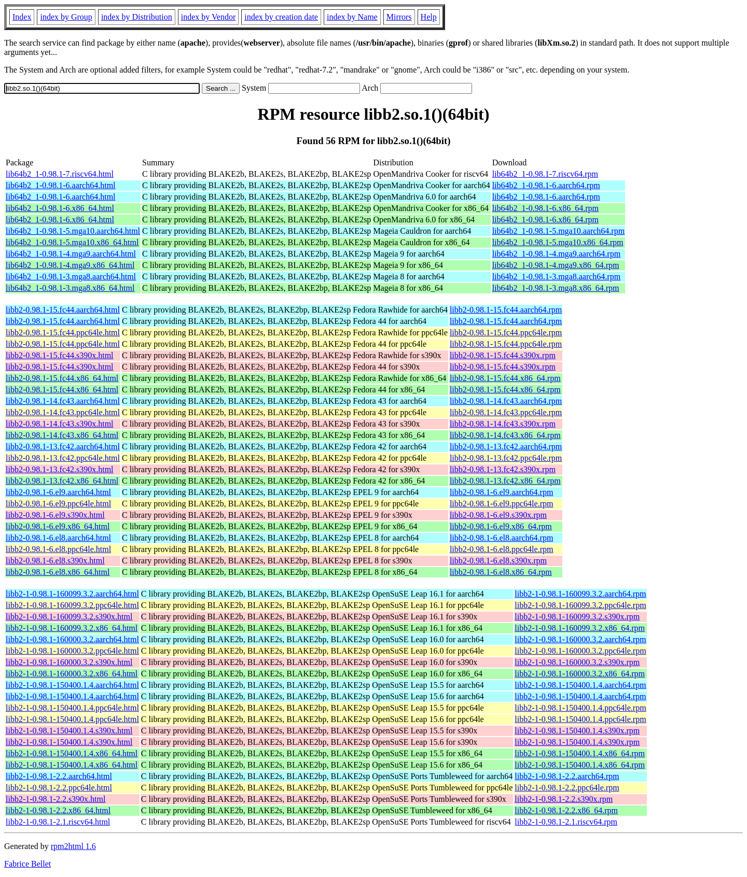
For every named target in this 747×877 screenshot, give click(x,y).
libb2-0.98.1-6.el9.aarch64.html (58, 492)
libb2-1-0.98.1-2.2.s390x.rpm (564, 799)
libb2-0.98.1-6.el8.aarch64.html (58, 537)
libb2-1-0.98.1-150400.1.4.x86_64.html (71, 753)
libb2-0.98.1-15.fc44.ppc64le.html (63, 332)
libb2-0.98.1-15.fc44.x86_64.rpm (505, 378)
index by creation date (281, 16)
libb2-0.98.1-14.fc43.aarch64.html (63, 401)
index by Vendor (208, 16)
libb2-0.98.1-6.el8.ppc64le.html (58, 549)
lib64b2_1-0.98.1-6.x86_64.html (60, 208)
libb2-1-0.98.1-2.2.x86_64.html (58, 810)
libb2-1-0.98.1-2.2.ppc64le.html (59, 787)
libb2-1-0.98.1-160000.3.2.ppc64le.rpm (580, 650)
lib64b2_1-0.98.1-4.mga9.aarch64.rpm (556, 253)
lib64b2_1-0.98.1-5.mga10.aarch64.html (73, 231)
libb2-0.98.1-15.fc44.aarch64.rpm (506, 309)
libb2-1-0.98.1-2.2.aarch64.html (59, 776)
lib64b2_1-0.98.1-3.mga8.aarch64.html (71, 276)
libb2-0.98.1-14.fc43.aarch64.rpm (506, 401)
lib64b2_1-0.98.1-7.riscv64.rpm (545, 173)
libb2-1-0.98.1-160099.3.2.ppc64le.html (72, 605)
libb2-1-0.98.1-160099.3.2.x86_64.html (71, 628)
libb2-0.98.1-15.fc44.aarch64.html (63, 309)
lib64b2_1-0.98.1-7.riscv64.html (60, 173)
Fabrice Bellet (27, 863)
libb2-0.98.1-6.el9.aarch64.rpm (502, 492)
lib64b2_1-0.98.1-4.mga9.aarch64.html (71, 253)
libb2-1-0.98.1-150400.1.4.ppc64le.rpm (580, 707)
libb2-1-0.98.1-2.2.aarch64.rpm (567, 776)
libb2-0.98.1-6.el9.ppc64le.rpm (502, 503)
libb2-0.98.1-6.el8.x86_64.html (57, 572)
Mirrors (399, 16)
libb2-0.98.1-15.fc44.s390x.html (60, 355)
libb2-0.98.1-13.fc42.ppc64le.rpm (506, 458)
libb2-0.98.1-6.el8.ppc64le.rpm (502, 549)
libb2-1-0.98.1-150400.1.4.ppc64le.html (72, 707)
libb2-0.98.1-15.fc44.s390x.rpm (503, 355)
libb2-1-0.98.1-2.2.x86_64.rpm (566, 810)
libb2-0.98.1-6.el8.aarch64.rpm (502, 537)
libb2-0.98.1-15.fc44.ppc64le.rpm (506, 332)
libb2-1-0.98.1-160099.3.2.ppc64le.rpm (580, 605)
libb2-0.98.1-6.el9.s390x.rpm (498, 515)
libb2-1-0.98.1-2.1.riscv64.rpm (566, 821)
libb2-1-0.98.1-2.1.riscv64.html (58, 821)
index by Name (352, 16)
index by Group (66, 16)
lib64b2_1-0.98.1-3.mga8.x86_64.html (70, 288)
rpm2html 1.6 (73, 846)
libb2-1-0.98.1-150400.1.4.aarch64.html (72, 685)
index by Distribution (136, 16)
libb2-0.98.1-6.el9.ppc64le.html (58, 503)
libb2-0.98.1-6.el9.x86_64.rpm (501, 526)
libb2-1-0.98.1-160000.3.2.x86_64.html (71, 673)
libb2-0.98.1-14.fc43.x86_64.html (62, 435)
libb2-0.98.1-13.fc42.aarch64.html (63, 446)
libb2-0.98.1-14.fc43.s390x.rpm (503, 423)
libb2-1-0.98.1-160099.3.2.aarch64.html (72, 593)
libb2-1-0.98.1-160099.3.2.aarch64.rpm (580, 593)
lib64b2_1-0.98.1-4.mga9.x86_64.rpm (555, 265)
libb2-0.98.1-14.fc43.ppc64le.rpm (506, 412)
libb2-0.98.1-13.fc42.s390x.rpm (503, 469)
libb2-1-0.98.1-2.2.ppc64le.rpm (567, 787)
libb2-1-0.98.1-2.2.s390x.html (55, 799)
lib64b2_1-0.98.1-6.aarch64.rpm (546, 185)
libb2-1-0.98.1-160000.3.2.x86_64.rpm (580, 673)
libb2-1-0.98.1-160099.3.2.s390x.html (69, 616)
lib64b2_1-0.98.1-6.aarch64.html (61, 185)
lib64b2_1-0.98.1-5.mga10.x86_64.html (72, 242)
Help (429, 16)
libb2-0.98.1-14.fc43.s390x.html (60, 423)
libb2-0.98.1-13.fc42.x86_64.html (62, 480)
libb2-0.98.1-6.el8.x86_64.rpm (501, 572)
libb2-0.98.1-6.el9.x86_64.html (57, 526)
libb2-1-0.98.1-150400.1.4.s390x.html (69, 730)
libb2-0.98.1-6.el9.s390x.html (55, 515)
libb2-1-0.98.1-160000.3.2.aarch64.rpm (580, 639)
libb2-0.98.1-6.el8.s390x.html (55, 560)
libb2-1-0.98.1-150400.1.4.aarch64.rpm (580, 685)
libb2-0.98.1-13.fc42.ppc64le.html (63, 458)
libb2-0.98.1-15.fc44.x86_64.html (62, 378)
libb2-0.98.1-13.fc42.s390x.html (60, 469)
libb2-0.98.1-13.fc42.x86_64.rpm (505, 480)
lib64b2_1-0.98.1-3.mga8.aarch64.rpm (556, 276)
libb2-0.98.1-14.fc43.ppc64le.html (63, 412)
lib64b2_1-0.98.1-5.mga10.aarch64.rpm (558, 231)
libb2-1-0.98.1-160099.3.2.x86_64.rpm (580, 628)
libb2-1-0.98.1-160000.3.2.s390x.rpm (577, 662)
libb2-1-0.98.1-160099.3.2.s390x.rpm (577, 616)
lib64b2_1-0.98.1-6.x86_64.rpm (545, 208)
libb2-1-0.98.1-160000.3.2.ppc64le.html (72, 650)
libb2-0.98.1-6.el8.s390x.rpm (498, 560)
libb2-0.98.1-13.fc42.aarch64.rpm (506, 446)
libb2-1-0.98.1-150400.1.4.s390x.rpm (577, 730)
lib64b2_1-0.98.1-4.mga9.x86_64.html (70, 265)
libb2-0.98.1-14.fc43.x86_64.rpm (505, 435)
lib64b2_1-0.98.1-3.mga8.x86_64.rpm (555, 288)
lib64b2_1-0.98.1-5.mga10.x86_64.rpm (558, 242)
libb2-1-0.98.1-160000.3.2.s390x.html (69, 662)
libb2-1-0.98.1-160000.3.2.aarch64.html (72, 639)
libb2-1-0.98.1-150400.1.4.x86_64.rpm (580, 753)
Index (21, 16)
